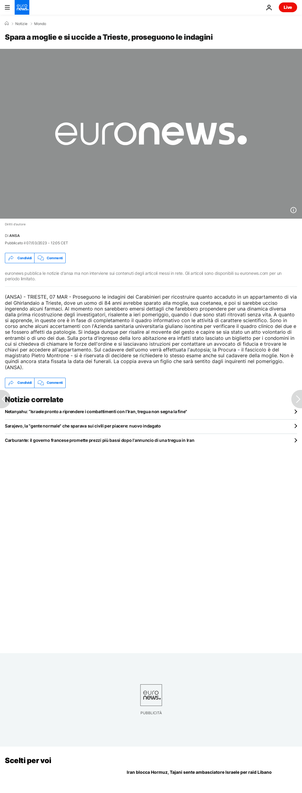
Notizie (21, 24)
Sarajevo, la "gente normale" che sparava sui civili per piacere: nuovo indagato (83, 425)
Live (288, 7)
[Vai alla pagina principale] (22, 7)
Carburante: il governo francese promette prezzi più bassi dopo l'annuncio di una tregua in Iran (99, 440)
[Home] (7, 23)
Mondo (40, 24)
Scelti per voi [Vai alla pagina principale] (28, 760)
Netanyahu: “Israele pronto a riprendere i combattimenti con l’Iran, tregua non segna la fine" (96, 411)
